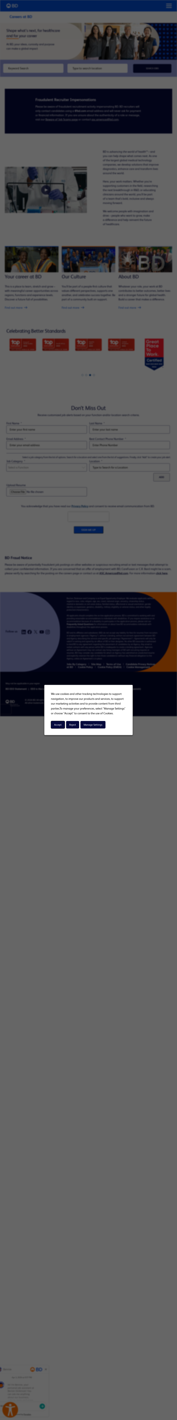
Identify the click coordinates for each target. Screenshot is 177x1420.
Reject (72, 724)
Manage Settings (93, 724)
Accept (58, 724)
